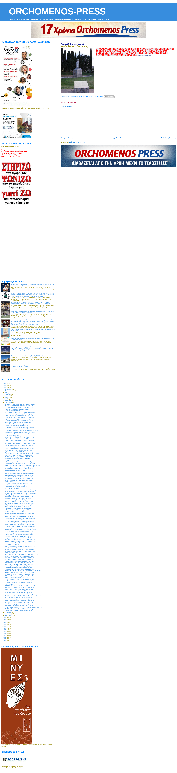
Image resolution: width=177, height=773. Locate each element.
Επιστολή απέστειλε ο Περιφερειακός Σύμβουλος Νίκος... (19, 556)
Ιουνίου (7, 397)
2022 (5, 633)
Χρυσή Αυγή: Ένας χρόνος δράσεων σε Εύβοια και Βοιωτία (20, 529)
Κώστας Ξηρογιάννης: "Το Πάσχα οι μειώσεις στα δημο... (19, 592)
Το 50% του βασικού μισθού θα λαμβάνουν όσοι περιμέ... (20, 491)
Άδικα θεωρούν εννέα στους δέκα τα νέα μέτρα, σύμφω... (20, 448)
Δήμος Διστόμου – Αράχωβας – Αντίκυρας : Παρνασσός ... (20, 516)
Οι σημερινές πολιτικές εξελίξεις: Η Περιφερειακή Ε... (18, 508)
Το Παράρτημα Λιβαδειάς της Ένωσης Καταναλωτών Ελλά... (20, 551)
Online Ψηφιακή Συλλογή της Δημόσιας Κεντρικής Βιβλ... (19, 476)
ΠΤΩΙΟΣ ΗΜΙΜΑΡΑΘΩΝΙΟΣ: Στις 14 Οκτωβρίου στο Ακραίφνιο (21, 430)
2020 (5, 630)
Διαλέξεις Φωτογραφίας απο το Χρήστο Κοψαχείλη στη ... (20, 405)
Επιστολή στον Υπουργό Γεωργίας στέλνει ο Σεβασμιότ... (20, 414)
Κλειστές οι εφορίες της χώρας (12, 410)
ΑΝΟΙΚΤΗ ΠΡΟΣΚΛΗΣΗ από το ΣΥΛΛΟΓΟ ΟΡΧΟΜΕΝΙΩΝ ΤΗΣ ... (22, 442)
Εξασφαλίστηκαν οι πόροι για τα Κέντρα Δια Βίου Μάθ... (19, 503)
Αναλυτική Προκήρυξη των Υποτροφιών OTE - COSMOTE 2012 (21, 501)
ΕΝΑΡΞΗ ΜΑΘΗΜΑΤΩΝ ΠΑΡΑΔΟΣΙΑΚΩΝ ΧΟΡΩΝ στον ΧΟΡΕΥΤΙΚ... (23, 571)
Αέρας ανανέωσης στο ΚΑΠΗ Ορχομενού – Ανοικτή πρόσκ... (20, 533)
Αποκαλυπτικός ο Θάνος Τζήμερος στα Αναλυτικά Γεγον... (20, 574)
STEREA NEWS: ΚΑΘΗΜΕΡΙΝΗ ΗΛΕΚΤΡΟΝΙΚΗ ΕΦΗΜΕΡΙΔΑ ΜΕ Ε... (23, 607)
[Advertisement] (115, 121)
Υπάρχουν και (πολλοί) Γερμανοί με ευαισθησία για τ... (19, 562)
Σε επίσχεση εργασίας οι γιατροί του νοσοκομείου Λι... (19, 506)
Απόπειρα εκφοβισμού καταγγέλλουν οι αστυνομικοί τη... (19, 559)
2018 (5, 626)
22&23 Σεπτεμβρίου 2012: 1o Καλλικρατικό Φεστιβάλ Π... (20, 432)
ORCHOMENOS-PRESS (57, 11)
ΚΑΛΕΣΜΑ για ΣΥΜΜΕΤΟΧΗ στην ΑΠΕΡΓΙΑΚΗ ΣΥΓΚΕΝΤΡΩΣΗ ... (22, 453)
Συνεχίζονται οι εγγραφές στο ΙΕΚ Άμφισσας (16, 519)
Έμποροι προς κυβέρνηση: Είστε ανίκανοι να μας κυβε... (19, 610)
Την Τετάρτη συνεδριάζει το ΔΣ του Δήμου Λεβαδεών (18, 582)
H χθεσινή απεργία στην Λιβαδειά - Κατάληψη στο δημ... (19, 534)
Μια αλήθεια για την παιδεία (12, 488)
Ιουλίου (7, 399)
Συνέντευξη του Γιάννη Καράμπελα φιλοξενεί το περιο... (19, 424)
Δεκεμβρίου (8, 615)
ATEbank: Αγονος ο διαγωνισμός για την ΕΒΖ (16, 409)
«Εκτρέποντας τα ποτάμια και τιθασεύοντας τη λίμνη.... (19, 567)
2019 (5, 628)
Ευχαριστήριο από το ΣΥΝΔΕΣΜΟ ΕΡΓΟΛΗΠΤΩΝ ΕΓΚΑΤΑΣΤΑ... (22, 554)
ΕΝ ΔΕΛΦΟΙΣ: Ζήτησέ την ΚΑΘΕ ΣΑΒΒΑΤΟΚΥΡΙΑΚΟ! (19, 422)
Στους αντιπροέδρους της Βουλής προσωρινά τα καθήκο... (20, 473)
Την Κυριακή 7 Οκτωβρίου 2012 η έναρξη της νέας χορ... (19, 542)
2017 (5, 624)
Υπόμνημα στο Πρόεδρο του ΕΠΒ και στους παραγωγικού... (20, 412)
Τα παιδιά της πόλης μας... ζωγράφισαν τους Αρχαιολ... (19, 480)
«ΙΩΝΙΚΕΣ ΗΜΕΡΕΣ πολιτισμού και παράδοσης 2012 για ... (20, 463)
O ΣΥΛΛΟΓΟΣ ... (9, 584)
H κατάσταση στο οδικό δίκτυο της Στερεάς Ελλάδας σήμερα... (29, 356)
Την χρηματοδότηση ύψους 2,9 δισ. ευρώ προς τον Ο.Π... (20, 420)
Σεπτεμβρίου (8, 402)
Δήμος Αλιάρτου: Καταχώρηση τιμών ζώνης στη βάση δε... (20, 572)
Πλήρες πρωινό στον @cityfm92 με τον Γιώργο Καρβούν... (20, 514)
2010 (5, 383)
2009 (5, 382)
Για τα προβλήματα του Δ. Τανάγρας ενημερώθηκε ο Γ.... (19, 468)
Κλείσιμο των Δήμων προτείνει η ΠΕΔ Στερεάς (17, 599)
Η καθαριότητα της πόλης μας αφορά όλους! (16, 486)
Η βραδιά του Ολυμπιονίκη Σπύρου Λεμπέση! (16, 425)
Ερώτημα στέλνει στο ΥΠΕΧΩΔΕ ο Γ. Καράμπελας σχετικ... (20, 452)
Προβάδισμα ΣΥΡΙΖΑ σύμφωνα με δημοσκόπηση (17, 458)
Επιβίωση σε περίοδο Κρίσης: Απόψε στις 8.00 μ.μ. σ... (19, 496)
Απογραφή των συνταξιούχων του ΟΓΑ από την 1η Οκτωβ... (20, 493)
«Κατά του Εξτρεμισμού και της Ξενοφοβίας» (16, 577)
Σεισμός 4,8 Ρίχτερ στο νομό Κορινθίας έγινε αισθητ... (19, 450)
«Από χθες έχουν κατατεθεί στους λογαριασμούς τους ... (19, 528)
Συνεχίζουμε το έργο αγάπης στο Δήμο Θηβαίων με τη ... (19, 478)
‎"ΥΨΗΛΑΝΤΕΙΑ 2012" (10, 460)
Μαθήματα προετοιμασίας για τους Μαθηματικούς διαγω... (20, 505)
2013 (5, 617)
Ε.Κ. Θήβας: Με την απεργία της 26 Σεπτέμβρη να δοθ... (19, 407)
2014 (5, 619)
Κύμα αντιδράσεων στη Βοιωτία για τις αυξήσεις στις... (19, 566)
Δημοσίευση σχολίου (66, 106)
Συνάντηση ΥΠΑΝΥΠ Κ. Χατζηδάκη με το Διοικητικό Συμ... (20, 557)
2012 (5, 387)
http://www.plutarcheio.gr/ (144, 55)
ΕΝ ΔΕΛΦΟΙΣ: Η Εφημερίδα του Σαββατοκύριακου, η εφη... (20, 594)
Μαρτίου (7, 392)
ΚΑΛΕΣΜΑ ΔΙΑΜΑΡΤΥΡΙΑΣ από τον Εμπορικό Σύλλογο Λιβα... (21, 490)
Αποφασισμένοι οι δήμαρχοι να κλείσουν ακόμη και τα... (19, 605)
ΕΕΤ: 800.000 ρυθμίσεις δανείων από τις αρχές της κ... (19, 475)
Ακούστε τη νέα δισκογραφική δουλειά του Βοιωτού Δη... (19, 428)
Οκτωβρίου (8, 612)
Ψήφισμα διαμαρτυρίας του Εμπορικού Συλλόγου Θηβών (20, 561)
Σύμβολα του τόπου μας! (11, 552)
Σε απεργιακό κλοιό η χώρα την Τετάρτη (15, 470)
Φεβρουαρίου (9, 390)
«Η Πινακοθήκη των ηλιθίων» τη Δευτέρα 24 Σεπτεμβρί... (19, 438)
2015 (5, 621)
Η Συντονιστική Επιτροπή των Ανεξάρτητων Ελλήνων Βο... (20, 417)
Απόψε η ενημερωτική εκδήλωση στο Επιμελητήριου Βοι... (20, 600)
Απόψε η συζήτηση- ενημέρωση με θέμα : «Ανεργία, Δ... (19, 471)
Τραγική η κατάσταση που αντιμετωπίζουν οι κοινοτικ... (19, 455)
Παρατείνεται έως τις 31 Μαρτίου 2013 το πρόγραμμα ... (19, 602)
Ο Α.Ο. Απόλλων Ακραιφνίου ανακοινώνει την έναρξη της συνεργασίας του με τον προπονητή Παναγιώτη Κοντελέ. (32, 284)
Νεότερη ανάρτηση (67, 138)
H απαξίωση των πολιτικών (12, 544)
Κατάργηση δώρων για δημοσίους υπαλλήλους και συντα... (20, 539)
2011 (5, 385)
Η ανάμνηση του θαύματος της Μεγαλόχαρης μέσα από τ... (20, 427)
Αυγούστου (8, 400)
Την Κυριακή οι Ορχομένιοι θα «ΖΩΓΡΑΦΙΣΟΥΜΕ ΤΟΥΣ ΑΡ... (21, 443)
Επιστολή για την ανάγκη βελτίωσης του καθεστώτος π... (19, 437)
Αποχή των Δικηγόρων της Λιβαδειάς (14, 511)
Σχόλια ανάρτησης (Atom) (77, 142)
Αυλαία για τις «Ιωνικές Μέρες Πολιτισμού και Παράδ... (19, 485)
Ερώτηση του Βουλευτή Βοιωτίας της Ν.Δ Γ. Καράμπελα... (20, 513)
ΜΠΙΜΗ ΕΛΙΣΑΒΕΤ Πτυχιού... (16, 481)
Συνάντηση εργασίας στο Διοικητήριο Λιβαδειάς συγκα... (19, 590)
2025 (5, 639)
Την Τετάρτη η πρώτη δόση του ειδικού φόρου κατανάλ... (19, 500)
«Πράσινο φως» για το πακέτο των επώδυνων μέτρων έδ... (20, 526)
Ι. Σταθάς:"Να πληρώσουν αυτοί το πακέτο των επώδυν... (20, 580)
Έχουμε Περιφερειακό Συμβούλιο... (14, 435)
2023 (5, 635)
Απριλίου (7, 394)
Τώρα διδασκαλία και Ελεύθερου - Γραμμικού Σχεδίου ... (19, 483)
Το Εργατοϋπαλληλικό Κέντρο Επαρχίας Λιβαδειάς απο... (20, 510)
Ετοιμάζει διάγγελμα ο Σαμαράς (13, 547)
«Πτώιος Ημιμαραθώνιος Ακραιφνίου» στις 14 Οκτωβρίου (20, 518)
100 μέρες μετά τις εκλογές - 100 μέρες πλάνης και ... (18, 536)
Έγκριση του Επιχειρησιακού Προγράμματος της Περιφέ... (20, 569)
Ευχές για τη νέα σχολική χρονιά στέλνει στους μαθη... (19, 419)
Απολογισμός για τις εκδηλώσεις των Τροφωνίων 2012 (19, 589)
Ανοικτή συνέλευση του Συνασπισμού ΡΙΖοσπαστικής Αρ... (20, 587)
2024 (5, 637)
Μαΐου (7, 395)
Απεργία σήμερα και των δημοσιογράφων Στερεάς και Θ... (20, 467)
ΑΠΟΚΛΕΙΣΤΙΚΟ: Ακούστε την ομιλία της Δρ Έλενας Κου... (20, 576)
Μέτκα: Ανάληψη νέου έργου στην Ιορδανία (16, 523)
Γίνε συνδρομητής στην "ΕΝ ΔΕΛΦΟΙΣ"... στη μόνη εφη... (20, 524)
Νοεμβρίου (8, 614)
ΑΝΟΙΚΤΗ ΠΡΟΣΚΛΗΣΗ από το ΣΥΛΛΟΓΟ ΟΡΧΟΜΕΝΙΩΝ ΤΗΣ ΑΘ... (23, 595)
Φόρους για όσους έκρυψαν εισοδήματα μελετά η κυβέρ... (20, 531)
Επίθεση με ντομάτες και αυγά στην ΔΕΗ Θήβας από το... (20, 498)
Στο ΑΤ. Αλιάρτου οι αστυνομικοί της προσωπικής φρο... (19, 597)
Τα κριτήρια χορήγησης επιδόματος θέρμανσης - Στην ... (19, 604)
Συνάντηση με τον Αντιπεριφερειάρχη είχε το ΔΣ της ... (19, 433)
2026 (5, 640)
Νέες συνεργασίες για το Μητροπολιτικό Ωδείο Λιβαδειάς (19, 447)
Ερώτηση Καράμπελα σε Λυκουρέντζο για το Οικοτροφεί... (20, 541)
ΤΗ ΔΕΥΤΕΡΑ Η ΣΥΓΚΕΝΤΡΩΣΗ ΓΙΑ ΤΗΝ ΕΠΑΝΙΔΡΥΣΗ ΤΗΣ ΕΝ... (22, 465)
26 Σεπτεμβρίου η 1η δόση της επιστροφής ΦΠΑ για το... (19, 445)
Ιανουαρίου (8, 389)
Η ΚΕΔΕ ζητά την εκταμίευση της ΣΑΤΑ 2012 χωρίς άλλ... (20, 579)
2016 (5, 622)
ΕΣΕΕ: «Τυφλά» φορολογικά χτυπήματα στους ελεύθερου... (20, 521)
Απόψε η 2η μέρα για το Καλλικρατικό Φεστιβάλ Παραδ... (20, 462)
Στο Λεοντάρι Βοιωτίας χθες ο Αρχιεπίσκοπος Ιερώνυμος (19, 549)
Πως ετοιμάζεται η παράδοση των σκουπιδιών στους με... (20, 546)
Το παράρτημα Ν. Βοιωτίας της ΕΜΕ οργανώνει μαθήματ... (20, 404)
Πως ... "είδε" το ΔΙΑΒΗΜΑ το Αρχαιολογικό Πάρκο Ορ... (19, 564)
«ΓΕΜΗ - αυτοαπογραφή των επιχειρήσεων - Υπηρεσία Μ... (20, 440)
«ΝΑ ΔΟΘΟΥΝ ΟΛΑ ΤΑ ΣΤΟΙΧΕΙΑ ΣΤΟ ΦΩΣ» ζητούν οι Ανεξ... (21, 585)
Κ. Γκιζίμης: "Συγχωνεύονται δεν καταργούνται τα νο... (19, 495)
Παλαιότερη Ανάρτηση (168, 138)
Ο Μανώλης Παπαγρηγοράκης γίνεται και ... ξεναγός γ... (19, 415)
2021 (5, 631)
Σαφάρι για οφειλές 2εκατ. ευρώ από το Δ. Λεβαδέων (18, 538)
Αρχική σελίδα (117, 138)
